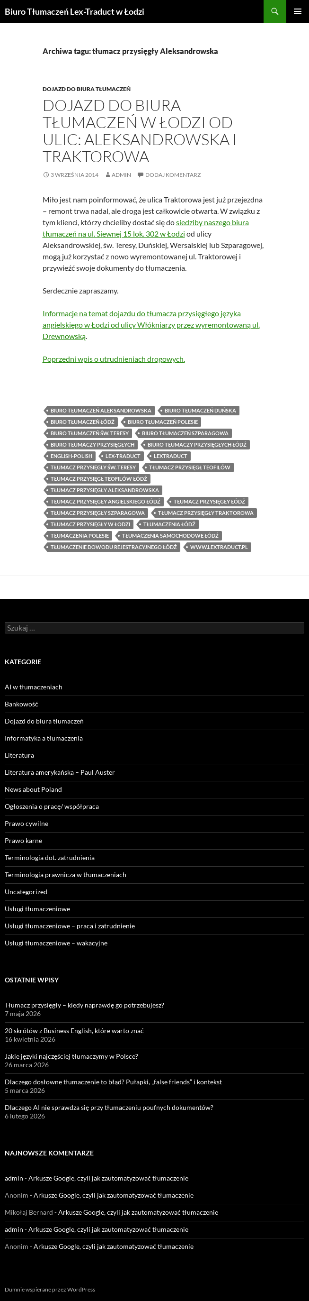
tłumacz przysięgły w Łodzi (90, 524)
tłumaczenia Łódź (169, 524)
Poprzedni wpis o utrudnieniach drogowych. (114, 358)
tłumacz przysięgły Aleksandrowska (105, 490)
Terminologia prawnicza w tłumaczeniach (65, 874)
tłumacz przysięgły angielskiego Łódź (105, 501)
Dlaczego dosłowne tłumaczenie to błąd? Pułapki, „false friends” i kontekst (113, 1082)
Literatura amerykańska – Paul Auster (60, 772)
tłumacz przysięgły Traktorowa (206, 513)
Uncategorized (26, 892)
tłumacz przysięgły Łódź (209, 501)
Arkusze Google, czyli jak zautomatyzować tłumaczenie (108, 1178)
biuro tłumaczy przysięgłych (92, 444)
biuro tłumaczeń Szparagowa (185, 433)
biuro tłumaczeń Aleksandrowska (101, 410)
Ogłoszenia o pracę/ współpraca (52, 806)
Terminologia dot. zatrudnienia (50, 857)
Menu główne (297, 11)
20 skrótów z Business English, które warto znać (74, 1030)
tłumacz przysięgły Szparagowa (98, 513)
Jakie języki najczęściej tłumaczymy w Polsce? (71, 1056)
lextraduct (170, 456)
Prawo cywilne (26, 823)
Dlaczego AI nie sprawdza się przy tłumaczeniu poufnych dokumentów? (109, 1107)
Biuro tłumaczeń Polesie (163, 422)
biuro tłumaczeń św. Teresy (90, 433)
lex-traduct (123, 456)
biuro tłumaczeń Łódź (83, 422)
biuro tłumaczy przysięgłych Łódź (197, 444)
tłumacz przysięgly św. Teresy (93, 467)
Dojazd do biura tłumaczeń (87, 88)
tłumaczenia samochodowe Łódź (170, 535)
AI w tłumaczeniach (33, 687)
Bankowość (21, 704)
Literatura (19, 755)
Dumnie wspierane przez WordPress (50, 1289)
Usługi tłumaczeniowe (37, 909)
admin (121, 174)
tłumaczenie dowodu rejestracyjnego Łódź (114, 547)
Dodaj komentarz (173, 174)
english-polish (71, 456)
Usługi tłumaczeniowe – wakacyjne (56, 943)
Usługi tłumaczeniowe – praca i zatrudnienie (70, 926)
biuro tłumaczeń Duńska (200, 410)
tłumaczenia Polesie (80, 535)
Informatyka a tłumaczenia (44, 738)
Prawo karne (23, 840)
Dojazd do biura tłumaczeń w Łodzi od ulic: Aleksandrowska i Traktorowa (140, 130)
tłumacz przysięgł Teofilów (189, 467)
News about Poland (33, 789)
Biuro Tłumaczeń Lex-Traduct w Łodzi (74, 11)
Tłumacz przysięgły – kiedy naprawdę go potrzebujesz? (84, 1005)
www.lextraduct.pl (219, 547)
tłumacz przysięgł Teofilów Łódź (99, 479)
